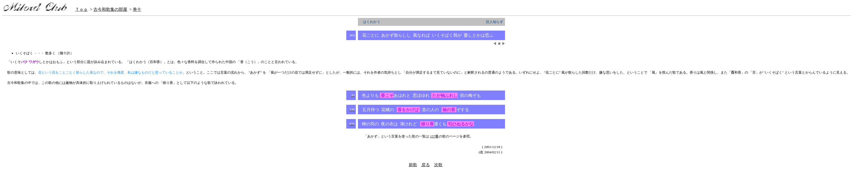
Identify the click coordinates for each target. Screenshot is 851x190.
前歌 (413, 165)
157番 (434, 136)
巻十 (137, 9)
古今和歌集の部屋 (110, 9)
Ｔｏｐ (81, 9)
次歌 (438, 165)
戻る (425, 165)
